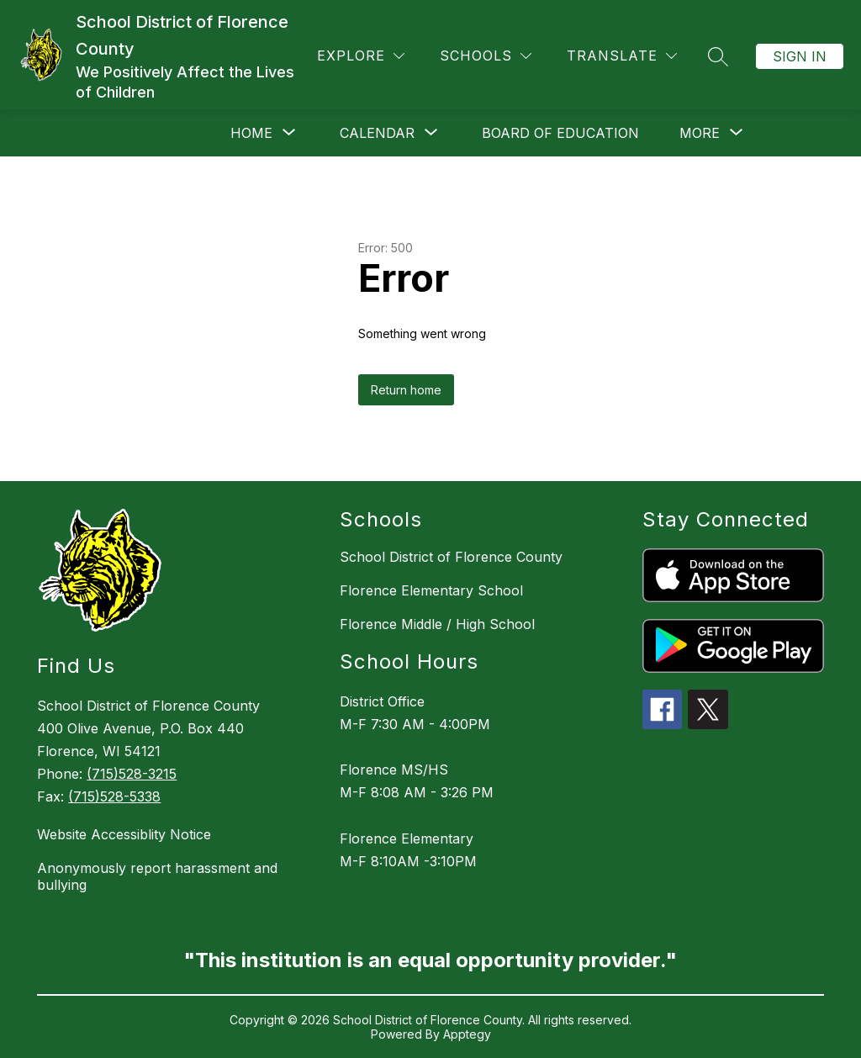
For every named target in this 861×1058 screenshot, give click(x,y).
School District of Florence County (451, 556)
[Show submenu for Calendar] (377, 133)
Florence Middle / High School (437, 624)
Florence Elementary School (431, 590)
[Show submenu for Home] (251, 133)
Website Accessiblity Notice (124, 834)
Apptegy (467, 1034)
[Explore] (361, 55)
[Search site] (718, 56)
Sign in (800, 56)
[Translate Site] (622, 55)
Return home (406, 390)
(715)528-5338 (114, 796)
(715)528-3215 (132, 773)
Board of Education (560, 132)
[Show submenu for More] (699, 133)
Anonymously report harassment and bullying (157, 876)
